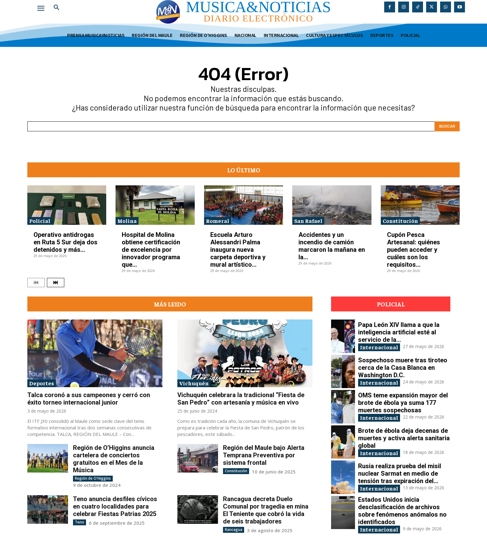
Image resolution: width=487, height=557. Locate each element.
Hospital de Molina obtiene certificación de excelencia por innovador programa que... (151, 249)
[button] (56, 7)
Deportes (41, 383)
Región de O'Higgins (93, 478)
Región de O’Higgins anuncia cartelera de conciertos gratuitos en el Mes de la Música (113, 459)
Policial (39, 220)
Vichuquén (194, 383)
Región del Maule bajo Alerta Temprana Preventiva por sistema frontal (263, 455)
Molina (127, 220)
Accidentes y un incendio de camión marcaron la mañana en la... (331, 246)
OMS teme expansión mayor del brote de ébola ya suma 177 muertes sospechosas (403, 403)
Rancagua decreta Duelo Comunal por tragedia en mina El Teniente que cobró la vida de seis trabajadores (265, 510)
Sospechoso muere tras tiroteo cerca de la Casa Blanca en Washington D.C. (402, 367)
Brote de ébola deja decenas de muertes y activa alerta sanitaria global (404, 438)
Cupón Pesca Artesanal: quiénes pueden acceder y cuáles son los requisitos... (413, 249)
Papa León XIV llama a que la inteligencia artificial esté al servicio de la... (398, 332)
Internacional (379, 347)
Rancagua (233, 529)
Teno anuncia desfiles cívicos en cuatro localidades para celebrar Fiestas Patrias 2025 (115, 506)
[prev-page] (36, 282)
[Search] (447, 126)
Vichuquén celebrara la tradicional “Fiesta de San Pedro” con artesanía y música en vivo (240, 398)
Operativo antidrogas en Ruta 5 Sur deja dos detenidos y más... (66, 242)
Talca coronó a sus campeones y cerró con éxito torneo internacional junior (88, 398)
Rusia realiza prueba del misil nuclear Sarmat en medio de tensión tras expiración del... (399, 473)
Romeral (217, 220)
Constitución (400, 220)
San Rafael (308, 220)
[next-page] (55, 282)
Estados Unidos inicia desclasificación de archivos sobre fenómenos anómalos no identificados (402, 511)
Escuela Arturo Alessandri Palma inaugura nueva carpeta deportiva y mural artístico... (238, 249)
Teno (79, 522)
